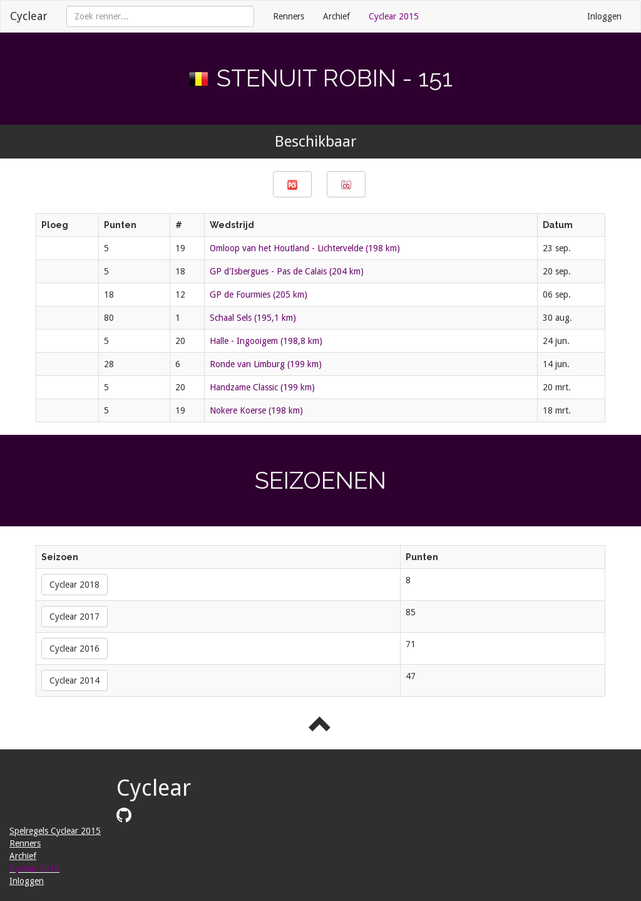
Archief (336, 16)
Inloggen (604, 16)
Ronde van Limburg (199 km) (266, 364)
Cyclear (29, 16)
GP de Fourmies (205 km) (258, 294)
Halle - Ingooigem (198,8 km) (266, 341)
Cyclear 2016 (74, 648)
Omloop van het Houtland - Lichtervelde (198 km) (305, 248)
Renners (288, 16)
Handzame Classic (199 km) (262, 387)
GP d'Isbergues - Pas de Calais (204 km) (287, 271)
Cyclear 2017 (74, 617)
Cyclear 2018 (74, 585)
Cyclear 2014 (74, 680)
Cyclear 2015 (394, 16)
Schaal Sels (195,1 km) (253, 318)
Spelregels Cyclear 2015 (55, 831)
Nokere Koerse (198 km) (256, 410)
